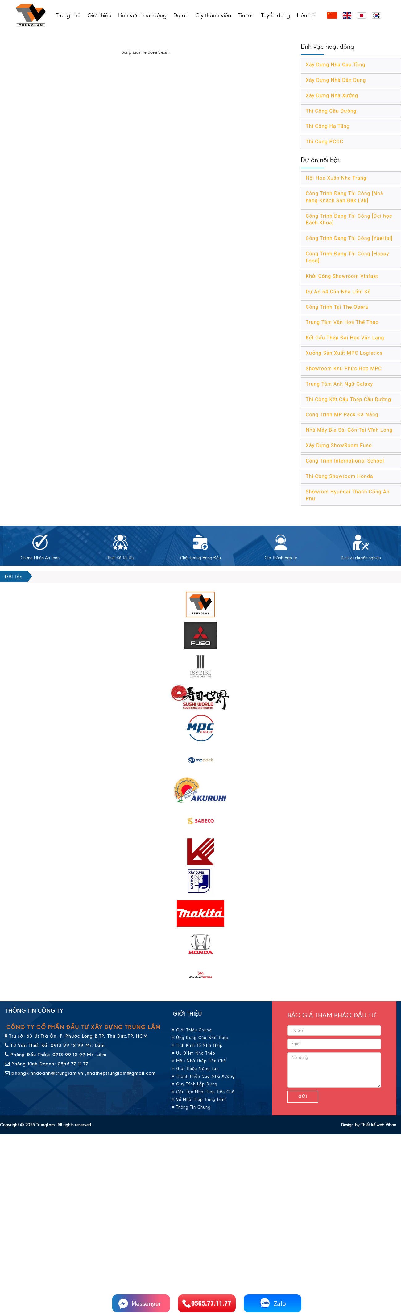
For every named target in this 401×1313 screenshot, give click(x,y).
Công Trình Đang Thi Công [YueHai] (349, 238)
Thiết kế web (372, 1124)
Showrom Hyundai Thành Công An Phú (348, 495)
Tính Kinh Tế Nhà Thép (197, 1045)
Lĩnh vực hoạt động (142, 15)
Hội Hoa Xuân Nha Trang (336, 178)
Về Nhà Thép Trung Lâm (199, 1099)
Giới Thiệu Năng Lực (195, 1068)
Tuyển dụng (275, 15)
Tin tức (246, 15)
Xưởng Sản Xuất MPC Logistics (344, 353)
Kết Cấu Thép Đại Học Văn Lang (345, 338)
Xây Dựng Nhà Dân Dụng (336, 80)
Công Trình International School (345, 461)
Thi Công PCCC (324, 142)
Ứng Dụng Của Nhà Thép (200, 1037)
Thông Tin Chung (191, 1107)
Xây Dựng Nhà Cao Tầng (335, 65)
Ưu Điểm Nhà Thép (193, 1053)
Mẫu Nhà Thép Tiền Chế (199, 1061)
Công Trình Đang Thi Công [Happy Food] (347, 257)
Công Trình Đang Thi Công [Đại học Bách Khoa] (349, 219)
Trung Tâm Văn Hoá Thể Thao (342, 322)
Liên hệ (306, 15)
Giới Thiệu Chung (192, 1030)
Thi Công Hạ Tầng (328, 126)
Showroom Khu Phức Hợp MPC (344, 368)
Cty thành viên (213, 15)
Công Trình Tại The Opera (337, 307)
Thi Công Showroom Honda (339, 476)
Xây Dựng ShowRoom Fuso (339, 445)
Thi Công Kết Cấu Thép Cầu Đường (348, 399)
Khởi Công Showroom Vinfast (342, 276)
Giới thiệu (99, 15)
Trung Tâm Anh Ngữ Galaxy (339, 384)
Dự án (180, 15)
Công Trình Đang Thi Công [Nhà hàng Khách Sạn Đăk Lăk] (344, 197)
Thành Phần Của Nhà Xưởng (203, 1076)
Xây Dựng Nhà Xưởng (332, 96)
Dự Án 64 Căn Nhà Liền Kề (338, 292)
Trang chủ (68, 15)
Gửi (303, 1096)
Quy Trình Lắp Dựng (194, 1084)
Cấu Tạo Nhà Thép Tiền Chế (203, 1091)
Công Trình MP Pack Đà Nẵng (342, 414)
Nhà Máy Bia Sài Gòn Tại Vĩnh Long (349, 430)
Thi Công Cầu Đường (331, 111)
